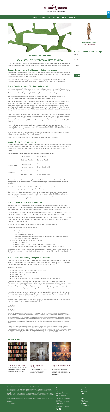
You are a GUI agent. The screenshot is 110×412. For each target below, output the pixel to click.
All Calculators (85, 405)
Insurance (83, 395)
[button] (43, 17)
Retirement (84, 390)
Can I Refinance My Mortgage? (36, 366)
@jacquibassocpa (89, 44)
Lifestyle (83, 400)
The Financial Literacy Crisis (17, 365)
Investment (84, 391)
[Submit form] (77, 75)
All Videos (83, 403)
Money (83, 398)
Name (76, 54)
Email (76, 60)
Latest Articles (84, 401)
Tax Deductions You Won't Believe (61, 366)
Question (77, 65)
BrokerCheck (36, 386)
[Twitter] (108, 12)
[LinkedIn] (108, 16)
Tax (82, 396)
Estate (82, 393)
